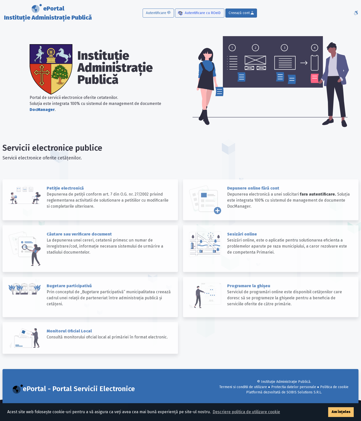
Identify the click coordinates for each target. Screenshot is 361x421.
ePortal (48, 13)
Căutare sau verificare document (79, 244)
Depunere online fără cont (253, 198)
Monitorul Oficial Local (69, 340)
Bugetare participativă (69, 295)
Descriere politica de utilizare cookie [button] (246, 411)
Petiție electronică (65, 198)
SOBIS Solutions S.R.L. (304, 392)
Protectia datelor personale (293, 387)
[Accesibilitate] (356, 13)
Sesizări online (242, 244)
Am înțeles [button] (341, 412)
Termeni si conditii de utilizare (243, 387)
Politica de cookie (334, 387)
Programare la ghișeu (248, 295)
